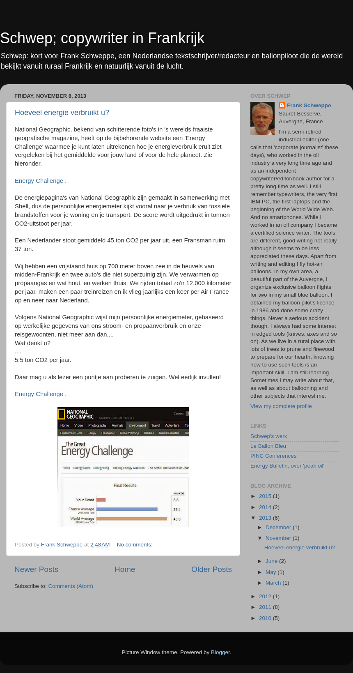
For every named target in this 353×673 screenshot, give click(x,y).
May (271, 572)
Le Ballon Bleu (268, 446)
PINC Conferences (273, 456)
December (279, 527)
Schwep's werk (268, 436)
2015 (266, 496)
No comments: (135, 545)
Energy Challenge (39, 180)
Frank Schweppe (309, 105)
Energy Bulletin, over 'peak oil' (287, 466)
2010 (266, 618)
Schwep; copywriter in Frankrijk (102, 38)
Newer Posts (36, 569)
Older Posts (211, 569)
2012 (266, 596)
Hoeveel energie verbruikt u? (62, 112)
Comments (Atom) (71, 586)
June (272, 561)
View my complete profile (281, 406)
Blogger (220, 652)
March (274, 583)
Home (125, 569)
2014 (266, 507)
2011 (266, 607)
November (279, 538)
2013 (266, 518)
